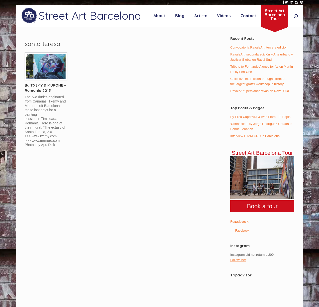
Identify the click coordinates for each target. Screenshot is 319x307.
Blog (179, 15)
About (159, 15)
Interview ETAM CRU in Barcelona (255, 136)
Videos (224, 15)
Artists (200, 15)
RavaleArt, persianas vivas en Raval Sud (259, 91)
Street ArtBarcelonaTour (275, 14)
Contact (248, 15)
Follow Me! (238, 260)
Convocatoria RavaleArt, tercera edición (259, 47)
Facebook (239, 221)
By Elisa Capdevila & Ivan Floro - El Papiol (260, 117)
